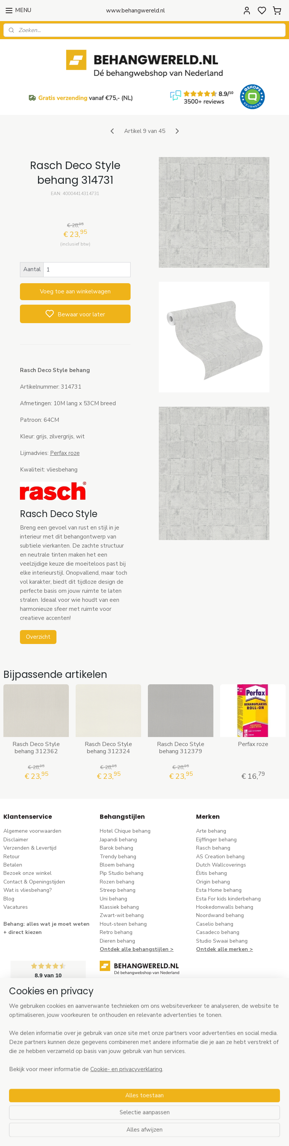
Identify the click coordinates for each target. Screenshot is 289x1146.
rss (191, 1132)
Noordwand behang (220, 915)
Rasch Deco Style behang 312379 (180, 747)
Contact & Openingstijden (34, 881)
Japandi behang (118, 839)
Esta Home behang (219, 890)
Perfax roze (65, 453)
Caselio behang (214, 924)
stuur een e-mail (119, 1039)
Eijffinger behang (216, 839)
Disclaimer (15, 839)
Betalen (12, 864)
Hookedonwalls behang (224, 907)
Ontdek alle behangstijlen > (136, 949)
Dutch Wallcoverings (221, 864)
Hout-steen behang (123, 924)
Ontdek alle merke (220, 949)
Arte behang (211, 831)
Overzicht (38, 637)
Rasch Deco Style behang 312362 (36, 747)
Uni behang (113, 898)
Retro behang (116, 932)
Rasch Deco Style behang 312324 (108, 747)
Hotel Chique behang (125, 831)
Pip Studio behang (121, 873)
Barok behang (116, 847)
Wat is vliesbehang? (27, 890)
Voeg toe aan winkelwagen (75, 291)
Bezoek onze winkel (27, 873)
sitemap (178, 1132)
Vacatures (15, 907)
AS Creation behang (220, 856)
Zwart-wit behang (122, 915)
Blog (8, 898)
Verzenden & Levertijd (29, 847)
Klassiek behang (119, 907)
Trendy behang (118, 856)
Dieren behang (117, 941)
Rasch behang (213, 847)
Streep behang (117, 890)
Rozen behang (117, 881)
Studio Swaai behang (222, 941)
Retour (11, 856)
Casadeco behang (217, 932)
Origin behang (213, 881)
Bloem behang (117, 864)
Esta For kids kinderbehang (228, 898)
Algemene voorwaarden (32, 831)
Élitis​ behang (211, 873)
